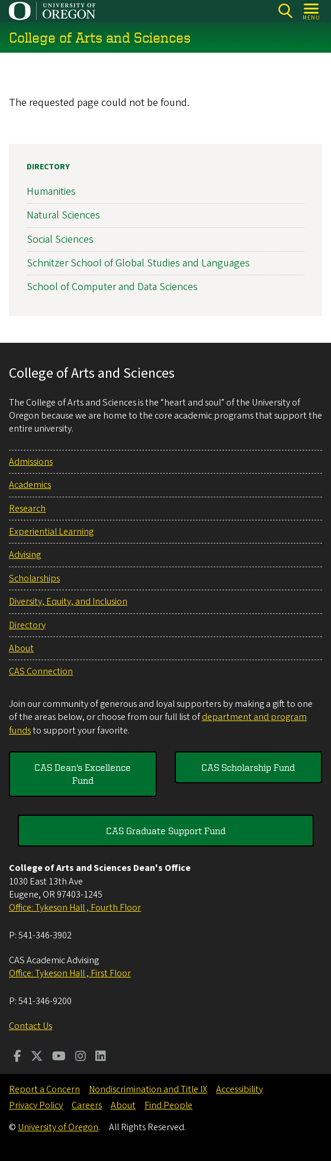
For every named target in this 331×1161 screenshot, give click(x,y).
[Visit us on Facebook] (17, 1057)
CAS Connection (41, 671)
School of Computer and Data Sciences (112, 286)
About (21, 648)
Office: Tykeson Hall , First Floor (70, 973)
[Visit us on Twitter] (36, 1057)
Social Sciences (60, 239)
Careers (87, 1105)
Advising (25, 554)
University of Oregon (58, 1127)
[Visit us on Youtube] (58, 1057)
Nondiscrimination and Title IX (148, 1089)
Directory (48, 167)
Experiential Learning (51, 531)
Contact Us (30, 1026)
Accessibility (239, 1089)
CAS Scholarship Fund (248, 767)
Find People (168, 1105)
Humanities (51, 191)
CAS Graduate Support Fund (166, 830)
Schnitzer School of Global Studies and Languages (138, 263)
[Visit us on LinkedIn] (101, 1057)
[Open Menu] (311, 11)
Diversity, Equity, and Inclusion (68, 601)
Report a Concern (44, 1089)
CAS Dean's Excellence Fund (82, 774)
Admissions (31, 461)
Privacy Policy (36, 1105)
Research (27, 508)
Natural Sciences (63, 215)
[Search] (285, 11)
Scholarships (34, 578)
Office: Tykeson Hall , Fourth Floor (75, 907)
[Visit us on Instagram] (80, 1057)
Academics (30, 484)
